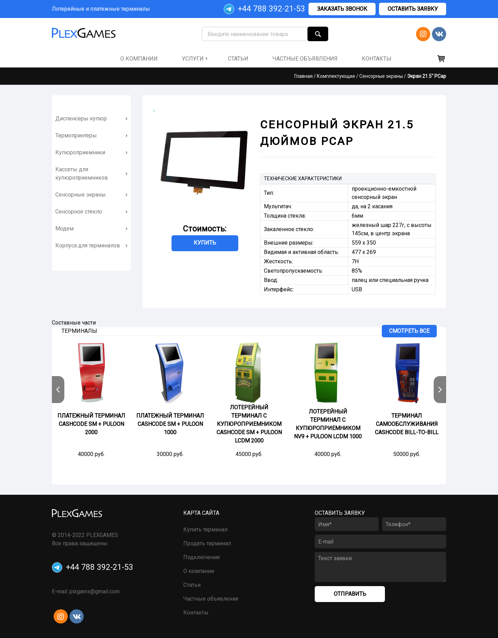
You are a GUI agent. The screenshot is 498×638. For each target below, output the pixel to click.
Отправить (350, 594)
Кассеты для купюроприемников (81, 173)
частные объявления (305, 58)
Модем (64, 228)
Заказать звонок (342, 9)
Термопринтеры (76, 135)
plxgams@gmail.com (95, 591)
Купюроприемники (80, 152)
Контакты (196, 612)
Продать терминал (207, 543)
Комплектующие (336, 76)
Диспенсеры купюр (81, 118)
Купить (205, 242)
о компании (139, 58)
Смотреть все (409, 331)
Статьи (238, 58)
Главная (303, 76)
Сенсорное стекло (78, 211)
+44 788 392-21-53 (264, 9)
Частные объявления (210, 598)
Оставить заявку (413, 9)
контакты (376, 58)
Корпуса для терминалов (87, 245)
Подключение (201, 557)
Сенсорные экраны (381, 76)
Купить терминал (205, 529)
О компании (198, 571)
